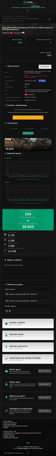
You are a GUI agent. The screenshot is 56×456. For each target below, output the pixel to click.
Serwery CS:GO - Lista (21, 16)
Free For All (31, 94)
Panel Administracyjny (9, 424)
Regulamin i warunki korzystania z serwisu (15, 426)
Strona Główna (16, 7)
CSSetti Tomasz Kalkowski (31, 447)
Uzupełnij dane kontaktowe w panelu (28, 117)
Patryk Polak (39, 448)
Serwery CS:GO (35, 7)
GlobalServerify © (25, 7)
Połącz (42, 81)
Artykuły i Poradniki (9, 436)
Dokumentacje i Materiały (10, 438)
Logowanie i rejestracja (10, 423)
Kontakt (43, 7)
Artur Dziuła (31, 448)
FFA (26, 94)
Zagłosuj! (45, 67)
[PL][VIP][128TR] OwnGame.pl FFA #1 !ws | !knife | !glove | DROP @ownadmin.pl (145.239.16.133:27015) (20, 20)
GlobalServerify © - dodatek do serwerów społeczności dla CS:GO (22, 433)
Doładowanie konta (9, 434)
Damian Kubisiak (23, 448)
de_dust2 (27, 84)
